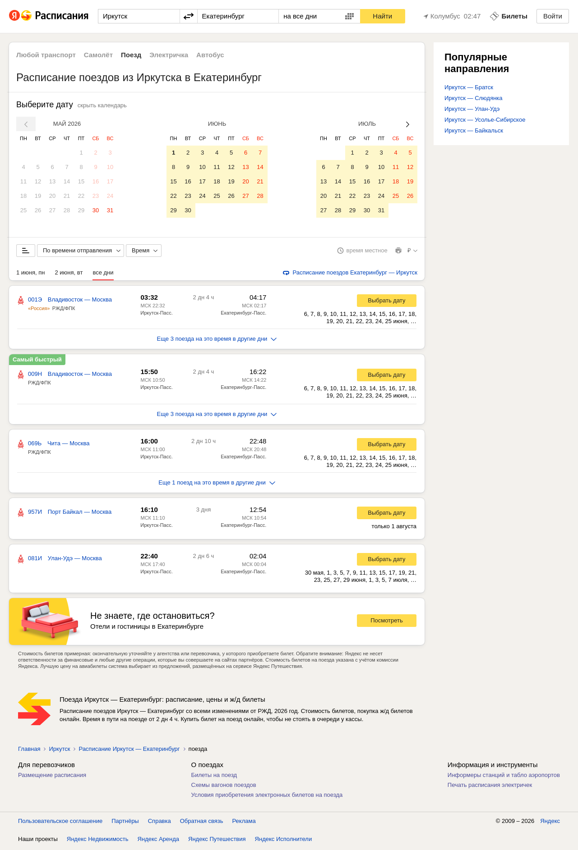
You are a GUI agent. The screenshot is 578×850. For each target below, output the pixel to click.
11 (23, 181)
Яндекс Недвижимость (98, 840)
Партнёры (125, 822)
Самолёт (98, 55)
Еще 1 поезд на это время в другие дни (216, 484)
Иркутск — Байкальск (473, 130)
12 (38, 181)
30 (95, 210)
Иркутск (59, 750)
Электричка (168, 55)
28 (67, 210)
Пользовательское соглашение (60, 822)
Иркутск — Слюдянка (473, 98)
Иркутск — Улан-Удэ (471, 108)
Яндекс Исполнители (283, 840)
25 (23, 210)
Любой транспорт (46, 55)
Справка (159, 822)
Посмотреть (386, 622)
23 (95, 195)
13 (52, 181)
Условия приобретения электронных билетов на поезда (267, 796)
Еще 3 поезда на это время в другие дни (217, 340)
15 (81, 181)
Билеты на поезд (214, 776)
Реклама (244, 822)
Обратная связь (201, 822)
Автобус (210, 55)
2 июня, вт (69, 274)
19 (38, 195)
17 (110, 181)
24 (110, 195)
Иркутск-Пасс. (156, 314)
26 (38, 210)
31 (110, 210)
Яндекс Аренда (158, 840)
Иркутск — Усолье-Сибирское (484, 119)
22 (81, 195)
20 (52, 195)
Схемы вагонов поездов (223, 786)
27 (52, 210)
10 (110, 167)
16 (95, 181)
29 (81, 210)
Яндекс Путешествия (217, 840)
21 (67, 195)
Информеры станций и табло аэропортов (504, 776)
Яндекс (550, 822)
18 (23, 195)
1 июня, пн (30, 274)
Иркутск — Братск (468, 87)
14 (67, 181)
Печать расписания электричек (490, 786)
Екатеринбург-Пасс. (243, 314)
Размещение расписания (52, 776)
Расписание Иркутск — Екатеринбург (129, 750)
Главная (29, 750)
